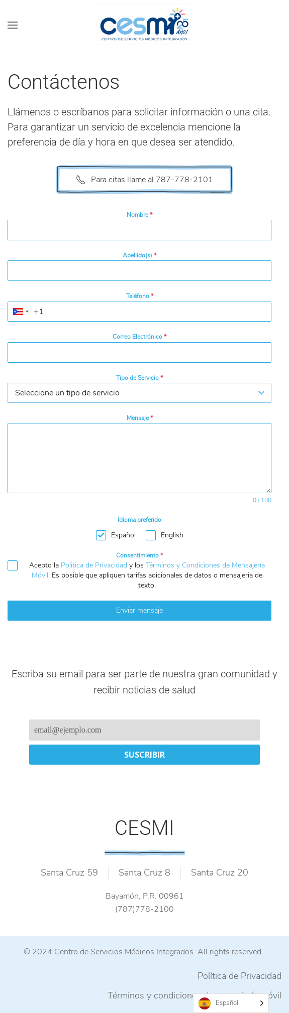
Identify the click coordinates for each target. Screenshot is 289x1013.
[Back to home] (144, 25)
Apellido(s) (139, 255)
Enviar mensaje (139, 610)
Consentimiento (139, 555)
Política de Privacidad (239, 976)
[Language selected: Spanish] (231, 1003)
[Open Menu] (13, 25)
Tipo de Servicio (139, 378)
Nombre (139, 215)
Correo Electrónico (139, 337)
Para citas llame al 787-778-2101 (144, 179)
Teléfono (139, 296)
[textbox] (130, 392)
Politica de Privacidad (94, 565)
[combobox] (21, 312)
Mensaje (140, 418)
